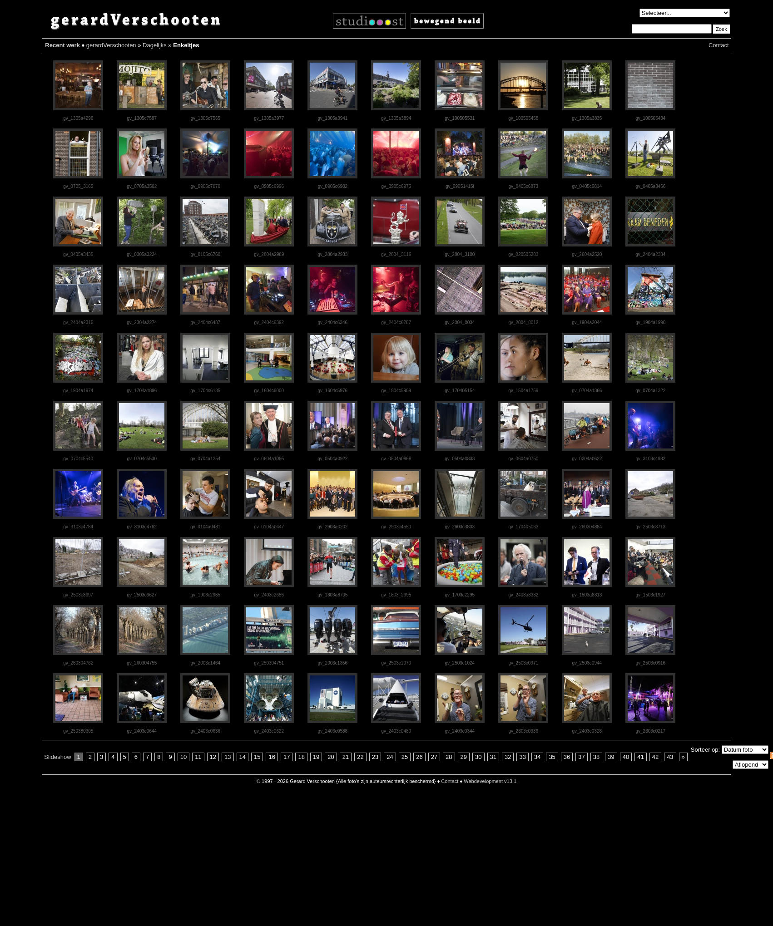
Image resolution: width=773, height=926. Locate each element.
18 (301, 757)
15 (257, 757)
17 (286, 757)
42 (655, 757)
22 (360, 757)
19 (316, 757)
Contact (719, 45)
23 (375, 757)
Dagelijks (155, 45)
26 (419, 757)
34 (537, 757)
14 (242, 757)
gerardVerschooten (111, 45)
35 (552, 757)
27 (434, 757)
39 (611, 757)
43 (670, 757)
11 (198, 757)
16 (271, 757)
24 (389, 757)
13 (227, 757)
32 (508, 757)
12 (213, 757)
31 (493, 757)
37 (581, 757)
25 (404, 757)
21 (345, 757)
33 (522, 757)
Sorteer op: (705, 749)
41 (640, 757)
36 (567, 757)
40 (626, 757)
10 (183, 757)
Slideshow (57, 757)
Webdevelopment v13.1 (490, 781)
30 (478, 757)
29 (464, 757)
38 (596, 757)
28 (449, 757)
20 (330, 757)
